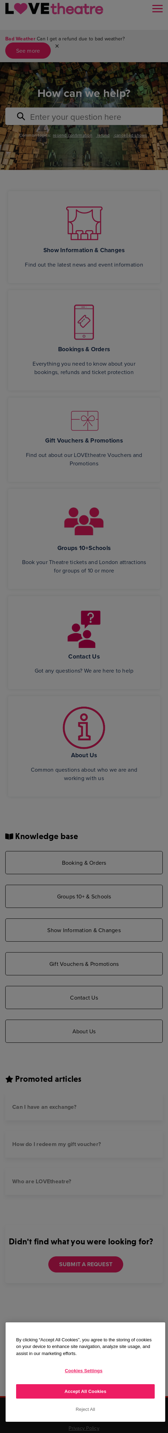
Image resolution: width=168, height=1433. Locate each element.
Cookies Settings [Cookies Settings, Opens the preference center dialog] (84, 1370)
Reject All (85, 1409)
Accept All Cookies (85, 1391)
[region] (85, 1372)
